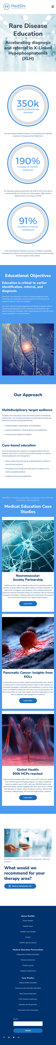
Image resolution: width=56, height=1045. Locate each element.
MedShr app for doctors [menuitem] (28, 943)
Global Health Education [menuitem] (28, 983)
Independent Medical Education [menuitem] (28, 954)
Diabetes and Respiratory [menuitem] (28, 1004)
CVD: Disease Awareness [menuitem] (28, 999)
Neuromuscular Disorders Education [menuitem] (28, 988)
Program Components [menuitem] (28, 971)
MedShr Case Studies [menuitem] (28, 932)
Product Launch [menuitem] (28, 965)
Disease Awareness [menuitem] (28, 960)
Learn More (28, 604)
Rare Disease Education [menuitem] (28, 994)
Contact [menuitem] (28, 937)
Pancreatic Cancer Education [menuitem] (28, 1010)
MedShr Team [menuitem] (28, 926)
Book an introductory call (20, 886)
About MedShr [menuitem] (28, 921)
